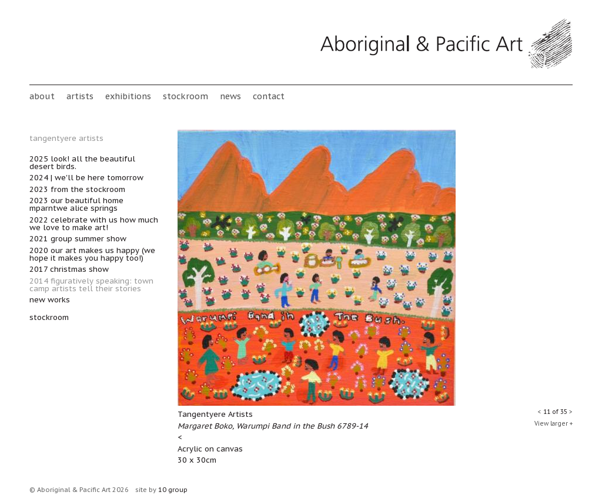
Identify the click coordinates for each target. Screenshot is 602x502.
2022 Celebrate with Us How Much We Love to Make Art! (93, 223)
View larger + (553, 423)
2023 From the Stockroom (77, 189)
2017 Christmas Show (69, 269)
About (42, 96)
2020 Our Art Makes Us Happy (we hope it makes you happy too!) (92, 254)
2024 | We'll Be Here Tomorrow (86, 177)
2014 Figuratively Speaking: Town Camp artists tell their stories (91, 284)
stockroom (185, 96)
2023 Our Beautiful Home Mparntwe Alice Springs (76, 204)
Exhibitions (128, 96)
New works (49, 300)
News (230, 96)
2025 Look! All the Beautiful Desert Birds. (82, 162)
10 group (173, 490)
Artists (79, 96)
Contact (269, 96)
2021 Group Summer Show (77, 238)
